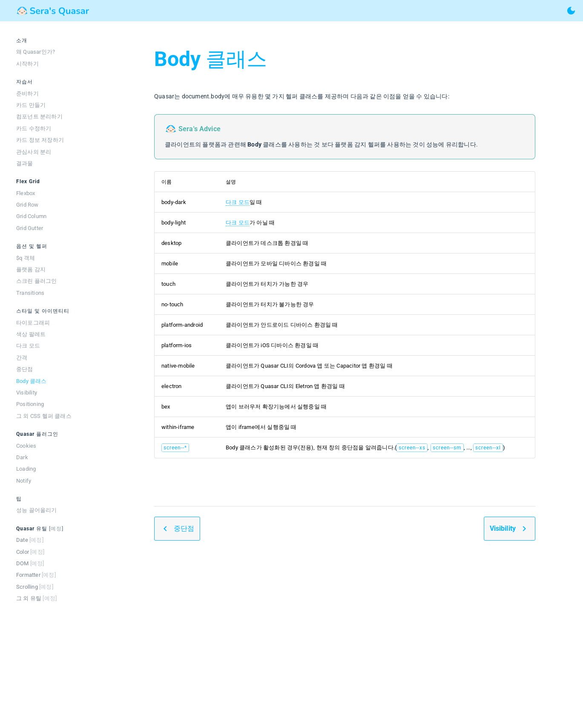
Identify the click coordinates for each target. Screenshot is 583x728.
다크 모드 (238, 202)
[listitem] (51, 52)
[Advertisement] (344, 641)
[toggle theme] (571, 10)
